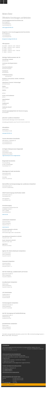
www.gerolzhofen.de (7, 133)
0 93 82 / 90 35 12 (8, 369)
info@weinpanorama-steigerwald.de (10, 372)
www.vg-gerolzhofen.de (7, 27)
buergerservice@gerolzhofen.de (9, 350)
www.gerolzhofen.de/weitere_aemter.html (17, 334)
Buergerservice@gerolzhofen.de (9, 39)
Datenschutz (12, 384)
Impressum (5, 384)
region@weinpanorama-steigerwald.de (11, 155)
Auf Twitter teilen (6, 335)
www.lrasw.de (5, 227)
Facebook (15, 335)
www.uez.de (5, 214)
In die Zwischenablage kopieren (36, 334)
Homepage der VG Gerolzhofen (19, 349)
